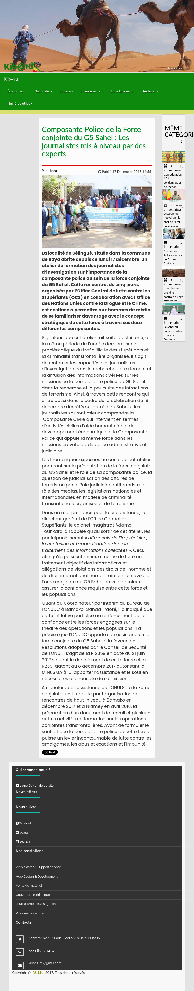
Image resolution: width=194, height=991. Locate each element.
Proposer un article (30, 913)
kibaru (52, 170)
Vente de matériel (29, 885)
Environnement (91, 91)
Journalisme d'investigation (36, 904)
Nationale (43, 91)
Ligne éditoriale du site (35, 785)
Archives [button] (150, 91)
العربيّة (185, 68)
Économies (17, 91)
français (174, 68)
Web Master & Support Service (38, 867)
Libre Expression (123, 91)
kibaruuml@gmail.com (45, 963)
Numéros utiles (20, 103)
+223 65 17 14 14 (42, 950)
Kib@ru (11, 79)
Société (66, 91)
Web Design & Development (37, 876)
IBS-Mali (38, 972)
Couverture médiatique (33, 895)
